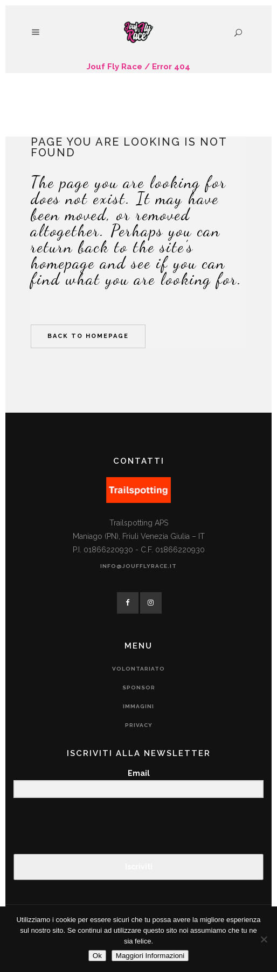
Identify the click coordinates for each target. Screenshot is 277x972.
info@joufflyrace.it (138, 566)
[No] (263, 939)
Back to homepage (88, 336)
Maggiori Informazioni (150, 956)
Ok (97, 956)
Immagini (138, 706)
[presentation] (79, 827)
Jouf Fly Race (114, 66)
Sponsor (138, 687)
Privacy (139, 725)
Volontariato (138, 669)
